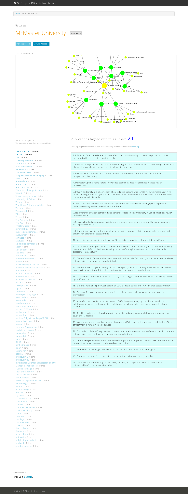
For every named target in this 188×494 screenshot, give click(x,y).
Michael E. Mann (24, 308)
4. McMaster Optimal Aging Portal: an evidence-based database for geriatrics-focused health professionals (117, 183)
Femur (19, 385)
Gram (18, 177)
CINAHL (19, 424)
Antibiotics (21, 436)
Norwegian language (26, 293)
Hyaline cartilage (24, 367)
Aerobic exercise (24, 445)
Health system (23, 373)
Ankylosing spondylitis (26, 439)
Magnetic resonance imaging (30, 174)
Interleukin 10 (22, 359)
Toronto (19, 207)
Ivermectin (21, 350)
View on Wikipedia (41, 44)
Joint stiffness (22, 344)
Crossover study (23, 397)
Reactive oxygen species (27, 263)
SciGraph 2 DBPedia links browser (35, 3)
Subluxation (21, 234)
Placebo (19, 281)
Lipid (18, 338)
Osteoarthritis (22, 150)
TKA (17, 156)
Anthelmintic (22, 183)
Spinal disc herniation (26, 243)
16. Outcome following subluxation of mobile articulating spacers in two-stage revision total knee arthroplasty (119, 293)
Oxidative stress (23, 171)
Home (18, 14)
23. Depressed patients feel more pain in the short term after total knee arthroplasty (114, 355)
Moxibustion (22, 302)
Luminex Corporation (26, 326)
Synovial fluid (22, 228)
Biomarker (21, 430)
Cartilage (20, 418)
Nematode (21, 299)
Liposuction (21, 332)
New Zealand (22, 296)
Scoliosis (20, 251)
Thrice (19, 216)
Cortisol (19, 403)
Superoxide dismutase (27, 231)
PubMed (20, 269)
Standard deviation (25, 165)
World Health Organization (29, 189)
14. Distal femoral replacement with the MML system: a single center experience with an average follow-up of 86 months (123, 277)
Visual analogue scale (26, 195)
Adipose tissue (23, 186)
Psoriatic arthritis (24, 272)
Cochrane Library (24, 409)
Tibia (18, 213)
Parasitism (21, 168)
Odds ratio (21, 290)
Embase (19, 391)
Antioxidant (21, 180)
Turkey (19, 201)
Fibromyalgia (22, 382)
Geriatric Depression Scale (28, 379)
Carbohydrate (22, 421)
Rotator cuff (21, 254)
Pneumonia (21, 275)
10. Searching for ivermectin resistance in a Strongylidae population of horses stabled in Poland (119, 239)
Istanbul (19, 353)
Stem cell (20, 240)
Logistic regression (25, 329)
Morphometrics (23, 305)
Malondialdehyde (24, 320)
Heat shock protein (25, 370)
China (18, 412)
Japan (18, 347)
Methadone (21, 311)
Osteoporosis (22, 284)
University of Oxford (25, 198)
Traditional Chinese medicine (30, 204)
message (28, 476)
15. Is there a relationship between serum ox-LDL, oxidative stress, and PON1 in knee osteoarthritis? (121, 284)
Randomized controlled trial (29, 266)
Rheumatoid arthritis (26, 257)
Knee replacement (25, 159)
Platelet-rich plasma (25, 278)
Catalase (20, 415)
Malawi (19, 323)
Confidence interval (25, 406)
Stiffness (20, 237)
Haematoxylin (22, 376)
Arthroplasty (22, 433)
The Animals (22, 219)
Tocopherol (21, 210)
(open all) (135, 146)
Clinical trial (21, 162)
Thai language (22, 225)
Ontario (19, 153)
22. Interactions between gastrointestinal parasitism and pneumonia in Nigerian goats (114, 348)
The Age (19, 222)
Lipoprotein (21, 335)
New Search (76, 33)
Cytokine (20, 394)
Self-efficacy (21, 248)
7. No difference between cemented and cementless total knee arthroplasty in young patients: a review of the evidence (122, 213)
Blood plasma (22, 427)
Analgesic (20, 442)
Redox (19, 260)
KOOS (18, 341)
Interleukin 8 (22, 356)
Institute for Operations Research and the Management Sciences (36, 363)
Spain (18, 246)
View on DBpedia (23, 44)
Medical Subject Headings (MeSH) (32, 317)
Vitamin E (20, 192)
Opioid (19, 287)
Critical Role (21, 400)
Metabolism (21, 314)
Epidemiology (22, 388)
